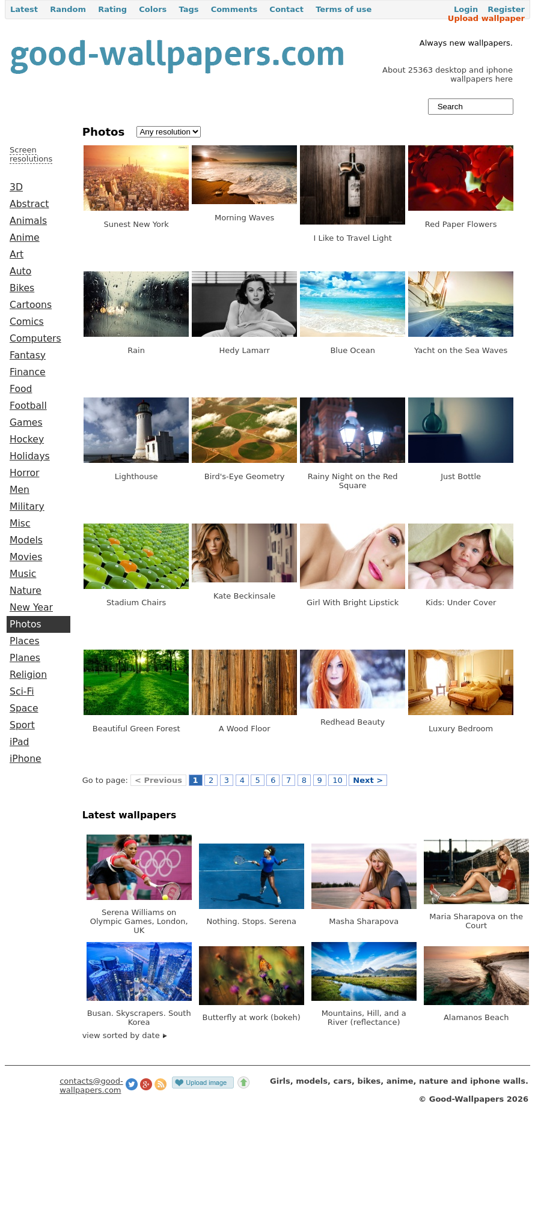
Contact (286, 9)
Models (26, 540)
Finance (28, 372)
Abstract (29, 204)
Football (28, 405)
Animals (28, 221)
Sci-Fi (22, 691)
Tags (188, 9)
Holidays (30, 456)
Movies (26, 557)
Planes (25, 658)
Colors (153, 9)
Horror (24, 473)
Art (16, 254)
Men (19, 490)
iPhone (25, 758)
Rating (112, 9)
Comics (27, 321)
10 (337, 780)
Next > (368, 780)
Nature (25, 590)
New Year (31, 607)
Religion (28, 674)
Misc (20, 523)
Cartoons (31, 305)
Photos (25, 624)
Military (27, 506)
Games (26, 422)
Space (24, 708)
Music (23, 574)
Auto (20, 271)
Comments (234, 9)
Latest (24, 9)
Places (25, 641)
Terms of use (343, 9)
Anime (25, 237)
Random (68, 9)
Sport (22, 725)
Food (21, 389)
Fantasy (28, 355)
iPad (19, 742)
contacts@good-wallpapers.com (91, 1086)
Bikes (22, 288)
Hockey (27, 439)
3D (16, 187)
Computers (35, 338)
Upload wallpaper (486, 18)
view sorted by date (124, 1035)
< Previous (158, 780)
